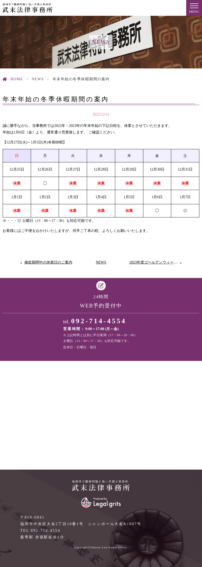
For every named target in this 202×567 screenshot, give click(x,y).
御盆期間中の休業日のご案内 (48, 262)
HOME (17, 79)
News (38, 79)
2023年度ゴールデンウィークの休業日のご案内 (154, 262)
